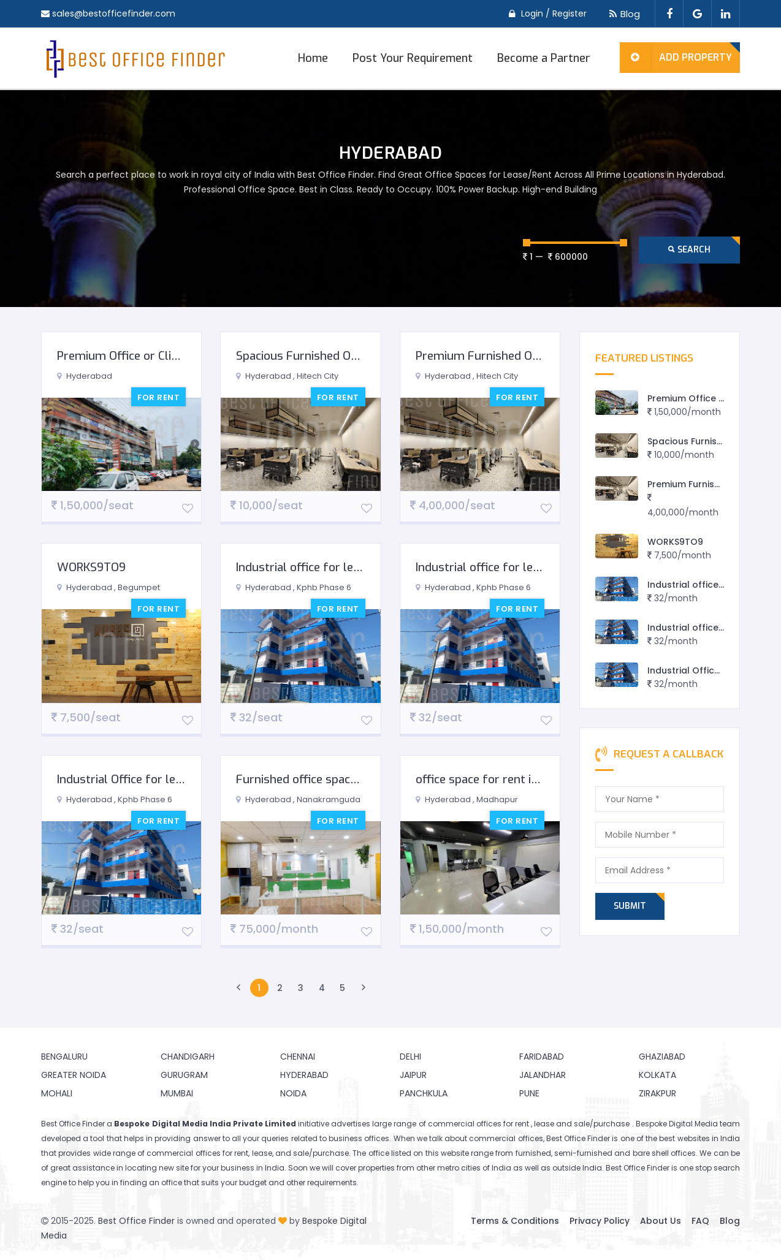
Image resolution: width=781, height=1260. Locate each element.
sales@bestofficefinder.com (113, 13)
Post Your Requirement (412, 58)
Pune (529, 1093)
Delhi (410, 1056)
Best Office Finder (136, 1221)
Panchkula (424, 1093)
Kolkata (657, 1075)
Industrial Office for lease (125, 779)
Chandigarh (188, 1056)
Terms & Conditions (515, 1221)
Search (689, 250)
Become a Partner (543, 58)
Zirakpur (657, 1093)
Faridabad (541, 1056)
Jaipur (413, 1075)
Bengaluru (64, 1056)
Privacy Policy (600, 1221)
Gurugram (184, 1075)
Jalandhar (542, 1075)
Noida (293, 1093)
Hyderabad (304, 1075)
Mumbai (177, 1093)
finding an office (151, 1182)
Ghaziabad (662, 1056)
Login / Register (554, 13)
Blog (622, 13)
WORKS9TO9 (91, 567)
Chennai (297, 1056)
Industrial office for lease (303, 567)
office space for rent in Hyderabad (507, 779)
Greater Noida (73, 1075)
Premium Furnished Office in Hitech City (521, 355)
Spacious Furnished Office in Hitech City (341, 355)
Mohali (56, 1093)
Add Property (676, 57)
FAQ (700, 1221)
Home (313, 58)
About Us (660, 1221)
